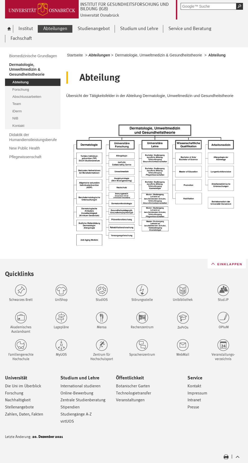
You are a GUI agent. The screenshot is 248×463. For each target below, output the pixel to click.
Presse (193, 406)
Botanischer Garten (133, 385)
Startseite (75, 55)
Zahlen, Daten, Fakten (24, 414)
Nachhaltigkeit (18, 399)
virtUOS (67, 421)
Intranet (194, 399)
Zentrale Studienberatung (82, 399)
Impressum (197, 393)
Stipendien (69, 406)
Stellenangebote (19, 406)
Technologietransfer (133, 393)
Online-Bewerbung (76, 393)
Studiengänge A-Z (76, 414)
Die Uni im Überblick (23, 385)
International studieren (80, 385)
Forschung (14, 393)
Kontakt (194, 385)
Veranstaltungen (130, 399)
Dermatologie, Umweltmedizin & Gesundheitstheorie (158, 55)
